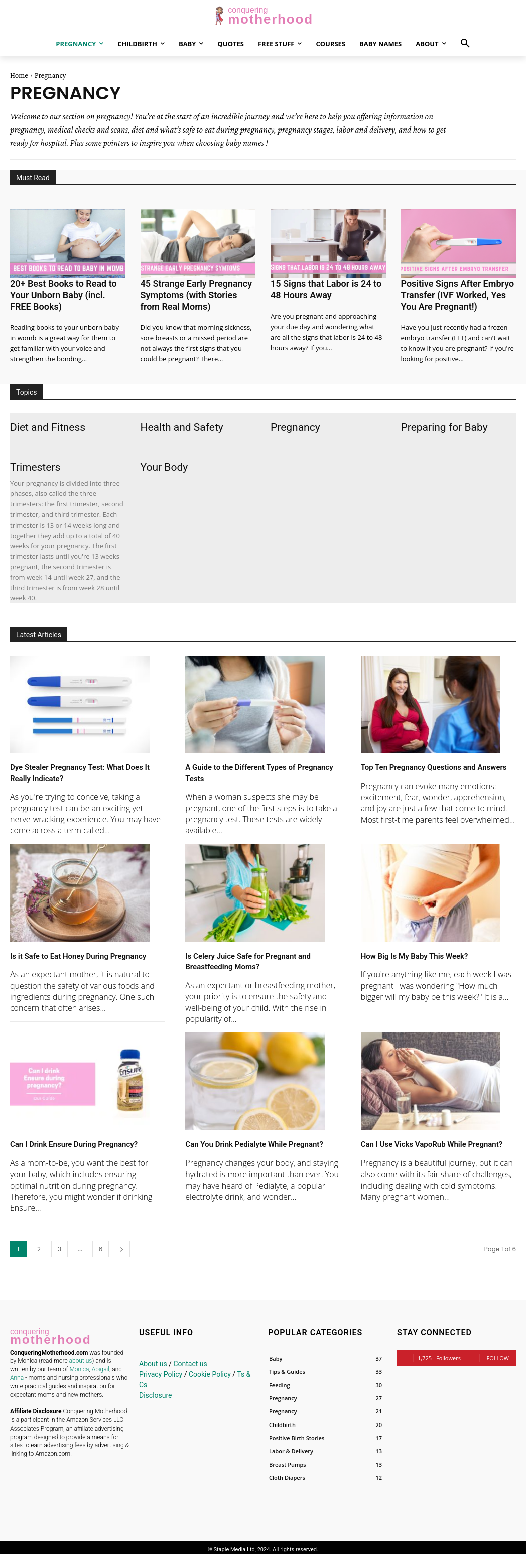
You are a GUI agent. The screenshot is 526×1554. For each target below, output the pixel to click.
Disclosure (155, 1391)
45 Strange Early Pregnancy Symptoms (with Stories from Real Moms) (194, 292)
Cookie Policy (210, 1370)
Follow (498, 1353)
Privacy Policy (160, 1370)
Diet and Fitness (47, 423)
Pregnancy (295, 423)
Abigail (100, 1362)
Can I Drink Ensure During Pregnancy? (86, 1139)
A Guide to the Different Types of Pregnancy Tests (251, 768)
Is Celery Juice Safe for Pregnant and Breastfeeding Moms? (260, 956)
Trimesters (35, 463)
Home (19, 75)
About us (153, 1359)
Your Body (164, 463)
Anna (17, 1371)
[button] (465, 44)
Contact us (190, 1359)
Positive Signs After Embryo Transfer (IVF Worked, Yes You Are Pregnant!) (455, 292)
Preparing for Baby (444, 423)
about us (80, 1354)
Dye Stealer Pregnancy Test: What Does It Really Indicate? (78, 768)
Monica (79, 1362)
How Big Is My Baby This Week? (425, 951)
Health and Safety (182, 423)
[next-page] (121, 1244)
